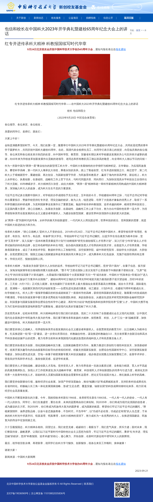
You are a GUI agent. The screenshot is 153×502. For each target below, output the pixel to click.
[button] (128, 18)
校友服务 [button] (56, 17)
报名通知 (121, 49)
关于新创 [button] (21, 17)
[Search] (125, 6)
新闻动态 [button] (39, 17)
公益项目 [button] (73, 17)
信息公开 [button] (108, 17)
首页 (138, 30)
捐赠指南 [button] (91, 17)
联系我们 (89, 483)
